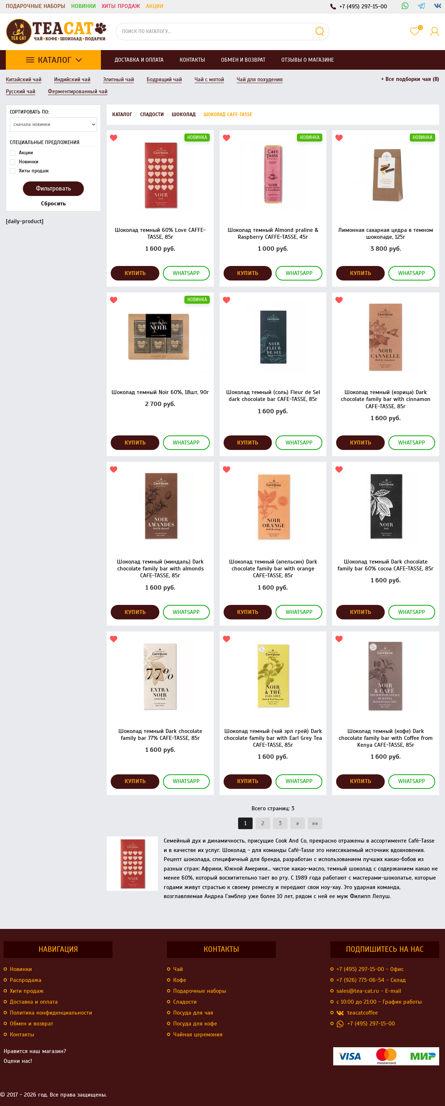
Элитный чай (118, 79)
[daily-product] (53, 165)
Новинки (83, 6)
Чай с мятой (209, 79)
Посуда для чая (193, 1012)
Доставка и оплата (34, 1001)
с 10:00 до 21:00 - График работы (379, 1001)
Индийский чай (72, 79)
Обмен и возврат (31, 1023)
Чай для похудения (260, 79)
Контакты (22, 1034)
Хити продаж (27, 991)
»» (315, 823)
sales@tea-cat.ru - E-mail (368, 991)
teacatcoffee (357, 1013)
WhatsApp (186, 273)
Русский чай (20, 91)
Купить (135, 273)
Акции (154, 6)
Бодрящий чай (164, 79)
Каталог (55, 59)
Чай (178, 969)
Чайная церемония (197, 1034)
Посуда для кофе (195, 1023)
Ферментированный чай (77, 91)
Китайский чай (23, 79)
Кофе (179, 980)
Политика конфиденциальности (51, 1012)
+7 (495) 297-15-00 (365, 1024)
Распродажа (25, 980)
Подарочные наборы (35, 6)
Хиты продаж (121, 6)
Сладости (185, 1001)
